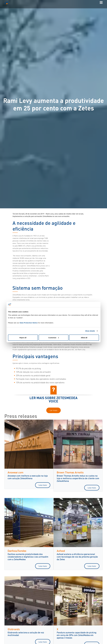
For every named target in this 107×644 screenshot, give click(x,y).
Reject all (23, 337)
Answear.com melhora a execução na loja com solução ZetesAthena (28, 477)
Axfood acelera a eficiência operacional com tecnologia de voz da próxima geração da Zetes (77, 557)
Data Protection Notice (29, 323)
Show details (90, 331)
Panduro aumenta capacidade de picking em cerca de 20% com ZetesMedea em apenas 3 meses (76, 635)
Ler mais (53, 410)
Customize (53, 337)
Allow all (84, 337)
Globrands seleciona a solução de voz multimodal (26, 633)
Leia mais (43, 485)
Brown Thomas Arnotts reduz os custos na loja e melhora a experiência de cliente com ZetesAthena (78, 478)
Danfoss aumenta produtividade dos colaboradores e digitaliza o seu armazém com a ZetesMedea (28, 557)
